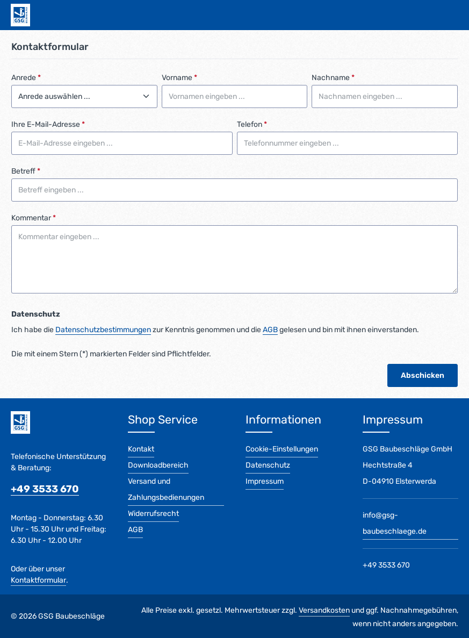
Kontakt (141, 449)
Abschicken (422, 375)
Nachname (333, 77)
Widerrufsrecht (153, 513)
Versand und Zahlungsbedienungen (166, 489)
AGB (270, 329)
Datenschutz (268, 465)
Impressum (265, 481)
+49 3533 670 (45, 489)
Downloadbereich (158, 465)
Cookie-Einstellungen (282, 449)
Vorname (179, 77)
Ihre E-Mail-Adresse (48, 124)
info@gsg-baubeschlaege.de (395, 523)
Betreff (25, 171)
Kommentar (33, 218)
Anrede (26, 77)
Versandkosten (324, 610)
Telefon (252, 124)
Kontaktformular (38, 580)
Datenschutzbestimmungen (103, 329)
